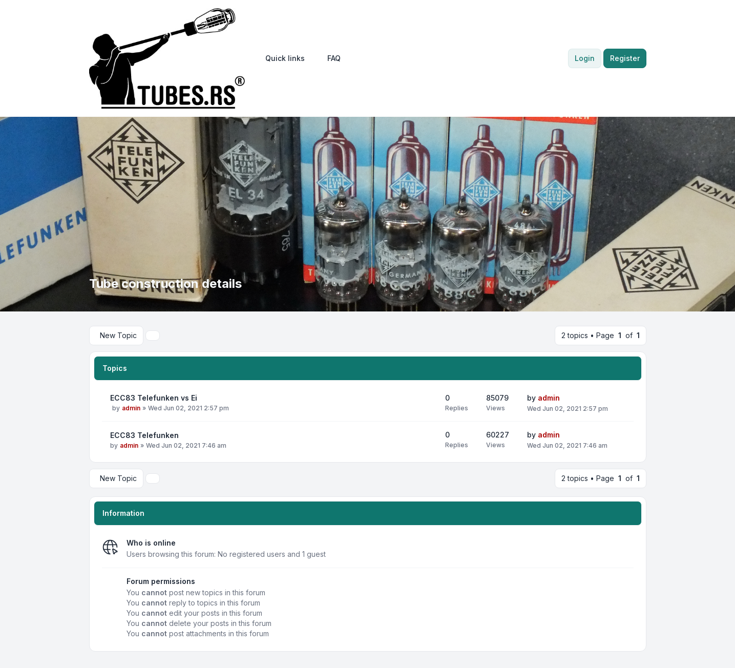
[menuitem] (285, 58)
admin (131, 408)
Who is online (151, 542)
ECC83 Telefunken (144, 435)
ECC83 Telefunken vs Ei (153, 397)
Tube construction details (165, 283)
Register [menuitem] (625, 58)
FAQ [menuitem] (334, 58)
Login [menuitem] (585, 58)
